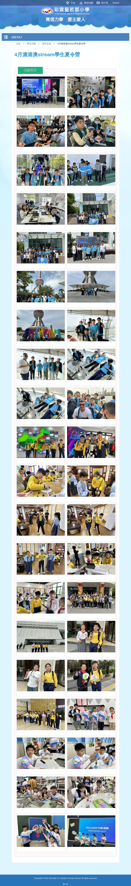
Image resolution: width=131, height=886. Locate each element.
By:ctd (65, 884)
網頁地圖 (88, 3)
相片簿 (104, 3)
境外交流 (46, 43)
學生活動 (31, 43)
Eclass (116, 3)
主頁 (73, 3)
